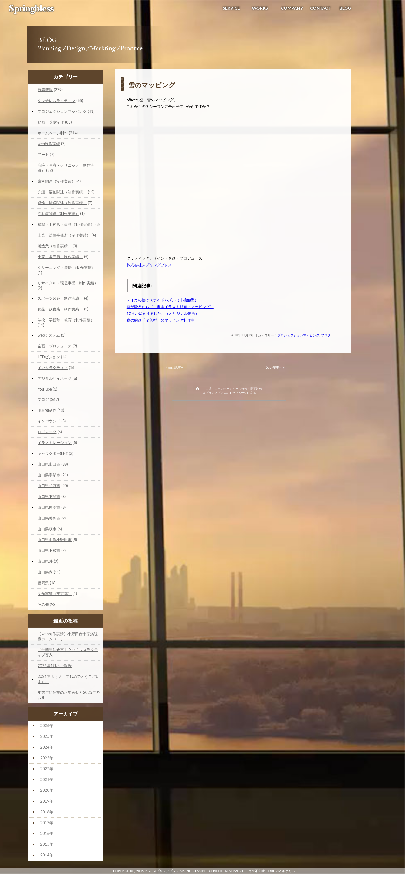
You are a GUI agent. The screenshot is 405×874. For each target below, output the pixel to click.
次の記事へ (274, 368)
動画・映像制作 (51, 122)
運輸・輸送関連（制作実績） (62, 202)
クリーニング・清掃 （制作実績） (66, 267)
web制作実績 (49, 143)
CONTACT (320, 8)
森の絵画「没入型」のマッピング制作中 (161, 320)
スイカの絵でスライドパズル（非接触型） (162, 300)
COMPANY (292, 8)
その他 (43, 604)
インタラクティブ (53, 367)
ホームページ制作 (53, 133)
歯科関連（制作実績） (56, 181)
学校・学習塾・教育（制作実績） (66, 319)
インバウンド (49, 421)
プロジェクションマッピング (298, 335)
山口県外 (45, 561)
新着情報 (45, 89)
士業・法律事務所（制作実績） (64, 235)
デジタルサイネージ (55, 378)
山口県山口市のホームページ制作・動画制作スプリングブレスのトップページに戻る (229, 390)
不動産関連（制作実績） (58, 213)
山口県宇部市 (49, 475)
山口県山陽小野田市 (55, 539)
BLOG (345, 8)
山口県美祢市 (49, 518)
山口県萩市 (47, 529)
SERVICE (231, 8)
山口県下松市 (49, 550)
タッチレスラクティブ (56, 100)
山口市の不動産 (253, 871)
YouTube (45, 389)
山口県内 (45, 572)
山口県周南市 (49, 507)
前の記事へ (176, 368)
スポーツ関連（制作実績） (60, 298)
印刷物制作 (47, 410)
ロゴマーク (47, 431)
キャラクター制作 (53, 453)
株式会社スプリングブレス (149, 264)
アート (43, 154)
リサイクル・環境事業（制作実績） (68, 283)
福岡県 (43, 583)
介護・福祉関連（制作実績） (62, 192)
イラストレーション (55, 442)
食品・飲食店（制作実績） (60, 309)
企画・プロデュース (55, 346)
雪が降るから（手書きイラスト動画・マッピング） (170, 306)
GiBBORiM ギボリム (280, 871)
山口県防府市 (49, 485)
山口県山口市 (49, 464)
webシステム (49, 335)
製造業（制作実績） (55, 246)
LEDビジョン (49, 356)
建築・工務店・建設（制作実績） (66, 224)
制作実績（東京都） (55, 593)
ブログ (326, 335)
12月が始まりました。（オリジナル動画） (163, 313)
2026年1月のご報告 (55, 665)
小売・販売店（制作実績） (60, 256)
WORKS (260, 8)
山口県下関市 (49, 496)
